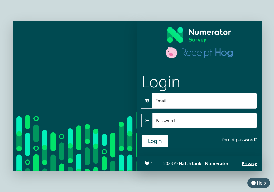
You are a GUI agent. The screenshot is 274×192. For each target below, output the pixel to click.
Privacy (249, 163)
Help (258, 183)
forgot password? (239, 140)
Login (155, 141)
